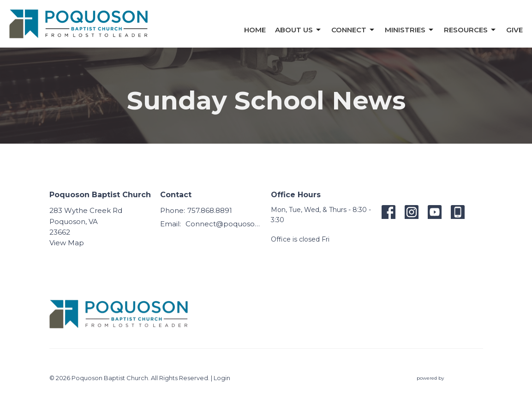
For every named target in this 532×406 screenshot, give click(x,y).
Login (222, 378)
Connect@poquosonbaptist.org (223, 223)
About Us (298, 30)
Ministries (410, 30)
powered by (450, 378)
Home (255, 29)
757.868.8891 (209, 210)
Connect (353, 30)
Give (514, 29)
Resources (470, 30)
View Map (66, 242)
